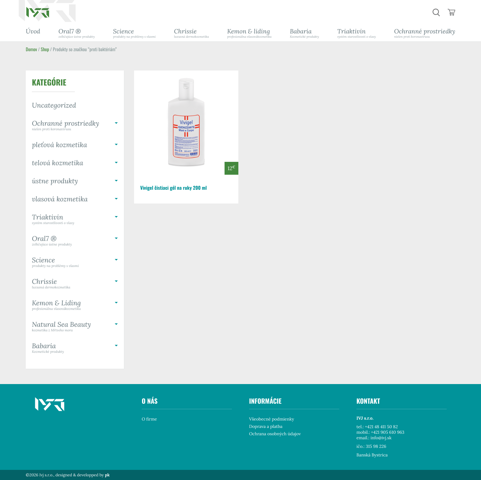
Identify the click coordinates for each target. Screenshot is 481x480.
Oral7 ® (77, 33)
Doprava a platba (266, 426)
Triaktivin (356, 33)
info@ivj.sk (381, 437)
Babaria (304, 33)
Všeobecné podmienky (271, 419)
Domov (31, 49)
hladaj (436, 12)
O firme (149, 419)
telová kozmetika (57, 163)
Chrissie (191, 33)
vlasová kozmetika (60, 199)
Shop (45, 49)
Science (134, 33)
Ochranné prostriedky (424, 33)
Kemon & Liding (75, 305)
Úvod (33, 31)
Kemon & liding (249, 33)
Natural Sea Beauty (75, 326)
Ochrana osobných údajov (275, 433)
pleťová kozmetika (59, 145)
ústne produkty (55, 181)
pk (107, 475)
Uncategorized (54, 105)
